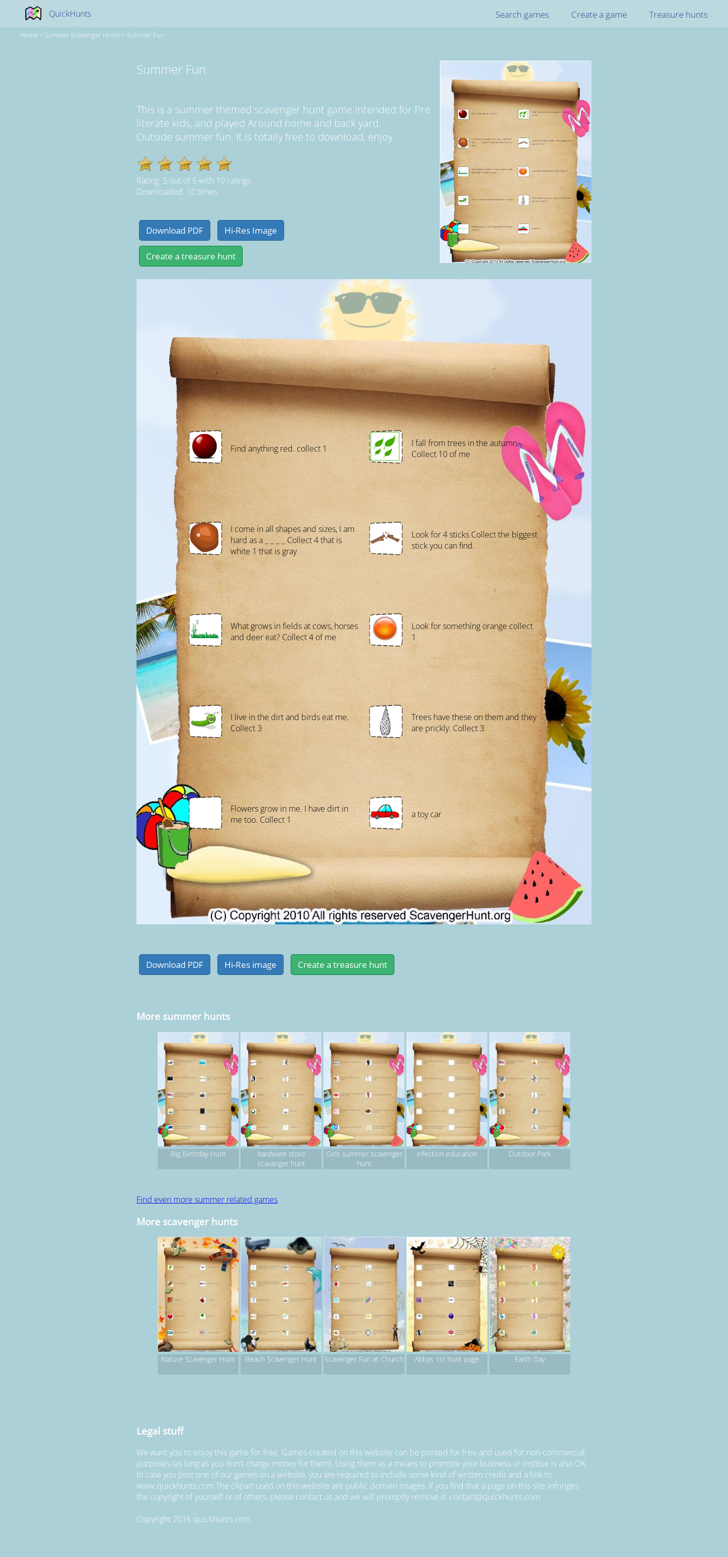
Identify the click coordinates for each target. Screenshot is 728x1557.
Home (29, 34)
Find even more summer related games (207, 1199)
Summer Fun (146, 34)
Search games (522, 14)
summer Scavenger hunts (82, 34)
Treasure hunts (678, 14)
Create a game (599, 14)
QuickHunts (70, 13)
